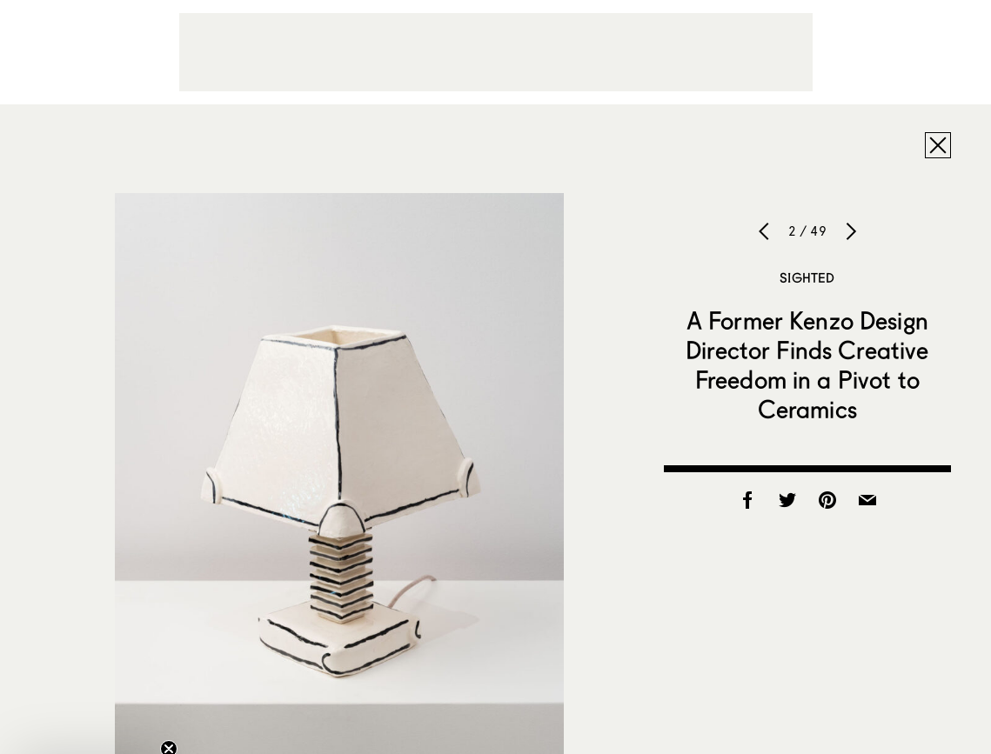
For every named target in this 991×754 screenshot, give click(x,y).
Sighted (807, 277)
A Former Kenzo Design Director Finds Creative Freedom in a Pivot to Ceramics (807, 364)
